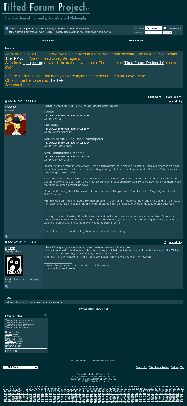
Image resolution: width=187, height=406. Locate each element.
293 (169, 398)
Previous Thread (86, 309)
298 (10, 400)
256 (18, 398)
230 (91, 396)
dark (18, 302)
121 (6, 391)
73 (21, 389)
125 (22, 391)
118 (174, 389)
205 (169, 393)
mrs (45, 302)
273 (87, 398)
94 (82, 389)
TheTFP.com (16, 58)
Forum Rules (11, 351)
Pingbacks (10, 344)
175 (46, 393)
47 (128, 386)
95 (85, 389)
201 (152, 393)
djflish (10, 248)
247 (161, 396)
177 (54, 393)
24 (60, 386)
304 (34, 400)
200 (148, 393)
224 (67, 396)
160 (165, 391)
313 (71, 400)
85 (56, 389)
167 (14, 393)
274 (91, 398)
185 (87, 393)
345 (71, 403)
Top (182, 367)
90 (71, 389)
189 (104, 393)
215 (30, 396)
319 (95, 400)
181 (71, 393)
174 (42, 393)
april (12, 302)
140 (83, 391)
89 (68, 389)
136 (67, 391)
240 (132, 396)
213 (22, 396)
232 (99, 396)
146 (108, 391)
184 (83, 393)
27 (69, 386)
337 (169, 400)
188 (99, 393)
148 (116, 391)
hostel (39, 302)
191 (112, 393)
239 (128, 396)
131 (46, 391)
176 (50, 393)
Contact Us (141, 367)
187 (95, 393)
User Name (139, 28)
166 (10, 393)
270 (75, 398)
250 (173, 396)
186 (91, 393)
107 (129, 389)
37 (98, 386)
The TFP (56, 80)
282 (124, 398)
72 (18, 389)
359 (128, 403)
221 (54, 396)
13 (28, 386)
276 (99, 398)
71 (15, 389)
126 (26, 391)
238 (124, 396)
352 (99, 403)
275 (95, 398)
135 (63, 391)
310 (59, 400)
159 (161, 391)
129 (38, 391)
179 (63, 393)
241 (136, 396)
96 (88, 389)
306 (42, 400)
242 (140, 396)
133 (54, 391)
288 (148, 398)
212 (18, 396)
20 (49, 386)
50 (136, 386)
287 (144, 398)
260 (34, 398)
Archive (175, 367)
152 (132, 391)
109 (137, 389)
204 (165, 393)
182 (75, 393)
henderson (30, 302)
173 (38, 393)
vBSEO (103, 379)
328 (132, 400)
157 (152, 391)
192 (116, 393)
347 (79, 403)
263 (46, 398)
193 (120, 393)
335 (161, 400)
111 (146, 389)
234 (108, 396)
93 (80, 389)
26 (66, 386)
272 (83, 398)
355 (112, 403)
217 (38, 396)
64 (177, 386)
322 (108, 400)
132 (50, 391)
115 (162, 389)
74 (24, 389)
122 (10, 391)
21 (52, 386)
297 (6, 400)
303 (30, 400)
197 (136, 393)
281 (120, 398)
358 (124, 403)
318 (91, 400)
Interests (61, 28)
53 (145, 386)
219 (46, 396)
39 (104, 386)
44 (119, 386)
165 (6, 393)
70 (13, 389)
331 (144, 400)
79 (39, 389)
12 (25, 386)
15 (34, 386)
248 (165, 396)
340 (181, 400)
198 (140, 393)
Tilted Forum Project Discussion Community (31, 28)
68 (7, 389)
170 (26, 393)
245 (152, 396)
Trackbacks (10, 341)
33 (87, 386)
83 (51, 389)
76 (30, 389)
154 (140, 391)
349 (87, 403)
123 (14, 391)
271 (79, 398)
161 (169, 391)
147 (112, 391)
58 (160, 386)
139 (79, 391)
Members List (136, 40)
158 (157, 391)
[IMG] (7, 337)
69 (10, 389)
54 (148, 386)
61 (168, 386)
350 (91, 403)
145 (104, 391)
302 (26, 400)
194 (124, 393)
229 (87, 396)
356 (116, 403)
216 (34, 396)
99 (97, 389)
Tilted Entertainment (78, 28)
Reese (11, 107)
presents (52, 302)
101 (105, 389)
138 (75, 391)
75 (27, 389)
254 (10, 398)
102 (109, 389)
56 (154, 386)
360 (132, 403)
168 (18, 393)
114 (158, 389)
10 (19, 386)
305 (38, 400)
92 (77, 389)
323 (112, 400)
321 (104, 400)
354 (108, 403)
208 (181, 393)
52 (142, 386)
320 (99, 400)
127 (30, 391)
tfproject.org (33, 63)
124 (18, 391)
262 (42, 398)
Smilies (8, 334)
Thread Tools (171, 96)
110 (142, 389)
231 (95, 396)
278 (108, 398)
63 (174, 386)
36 (95, 386)
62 (171, 386)
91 (74, 389)
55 (151, 386)
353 (104, 403)
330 (140, 400)
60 (165, 386)
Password (138, 33)
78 (36, 389)
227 (79, 396)
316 (83, 400)
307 (46, 400)
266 (59, 398)
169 (22, 393)
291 (161, 398)
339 (177, 400)
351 (95, 403)
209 (6, 396)
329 (136, 400)
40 (107, 386)
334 (157, 400)
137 (71, 391)
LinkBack (153, 96)
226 (75, 396)
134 (59, 391)
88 (65, 389)
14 (31, 386)
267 (63, 398)
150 (124, 391)
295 (177, 398)
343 (63, 403)
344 (67, 403)
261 (38, 398)
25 (63, 386)
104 (117, 389)
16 (37, 386)
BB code (9, 332)
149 (120, 391)
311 (63, 400)
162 (173, 391)
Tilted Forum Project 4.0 (144, 63)
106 (125, 389)
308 (50, 400)
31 (81, 386)
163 (177, 391)
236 (116, 396)
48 (130, 386)
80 (42, 389)
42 (113, 386)
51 (139, 386)
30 (78, 386)
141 (87, 391)
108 (133, 389)
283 (128, 398)
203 (161, 393)
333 (152, 400)
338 (173, 400)
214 (26, 396)
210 (10, 396)
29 (75, 386)
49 (133, 386)
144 (99, 391)
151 (128, 391)
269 (71, 398)
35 (93, 386)
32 (84, 386)
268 (67, 398)
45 (122, 386)
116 (166, 389)
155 (144, 391)
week (59, 302)
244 (148, 396)
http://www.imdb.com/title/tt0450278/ (66, 115)
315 (79, 400)
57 (157, 386)
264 (50, 398)
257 (22, 398)
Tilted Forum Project (159, 367)
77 (33, 389)
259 (30, 398)
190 (108, 393)
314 (75, 400)
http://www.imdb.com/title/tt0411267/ (66, 128)
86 (59, 389)
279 (112, 398)
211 (14, 396)
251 (177, 396)
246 (157, 396)
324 (116, 400)
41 (110, 386)
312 (67, 400)
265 (54, 398)
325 (120, 400)
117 (170, 389)
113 (154, 389)
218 (42, 396)
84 (53, 389)
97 (91, 389)
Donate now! (48, 40)
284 (132, 398)
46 (125, 386)
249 (169, 396)
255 (14, 398)
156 (148, 391)
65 (180, 386)
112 (150, 389)
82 (48, 389)
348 (83, 403)
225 (71, 396)
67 (4, 389)
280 (116, 398)
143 (95, 391)
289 (152, 398)
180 (67, 393)
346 (75, 403)
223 (63, 396)
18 (43, 386)
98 (94, 389)
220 (50, 396)
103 (113, 389)
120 (182, 389)
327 (128, 400)
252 (181, 396)
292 (165, 398)
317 (87, 400)
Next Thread (102, 309)
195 (128, 393)
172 (34, 393)
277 (104, 398)
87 (62, 389)
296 (181, 398)
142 (91, 391)
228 (83, 396)
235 (112, 396)
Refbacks (9, 346)
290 (157, 398)
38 (101, 386)
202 (157, 393)
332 (148, 400)
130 (42, 391)
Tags (8, 297)
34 (90, 386)
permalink (174, 101)
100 (101, 389)
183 (79, 393)
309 (54, 400)
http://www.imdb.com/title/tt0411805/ (66, 142)
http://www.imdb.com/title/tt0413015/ (66, 156)
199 (144, 393)
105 (121, 389)
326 (124, 400)
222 (59, 396)
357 (120, 403)
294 (173, 398)
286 (140, 398)
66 (183, 386)
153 (136, 391)
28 (72, 386)
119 (178, 389)
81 (45, 389)
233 (104, 396)
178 (59, 393)
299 (14, 400)
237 (120, 396)
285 (136, 398)
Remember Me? (172, 29)
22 (55, 386)
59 (163, 386)
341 (54, 403)
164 (181, 391)
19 (46, 386)
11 (22, 386)
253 (6, 398)
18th (7, 302)
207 (177, 393)
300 (18, 400)
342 (59, 403)
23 (57, 386)
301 (22, 400)
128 (34, 391)
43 (116, 386)
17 (40, 386)
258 (26, 398)
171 (30, 393)
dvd (22, 302)
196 (132, 393)
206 (173, 393)
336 (165, 400)
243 (144, 396)
